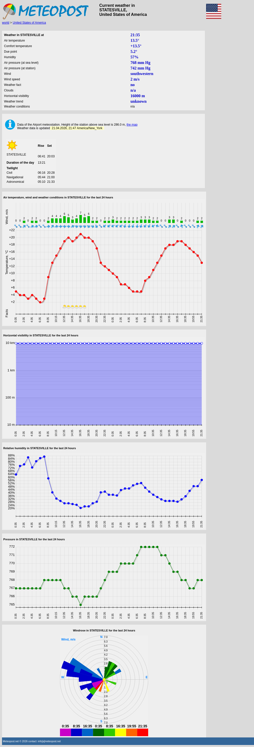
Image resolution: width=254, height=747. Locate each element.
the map (131, 124)
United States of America (29, 22)
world (5, 22)
